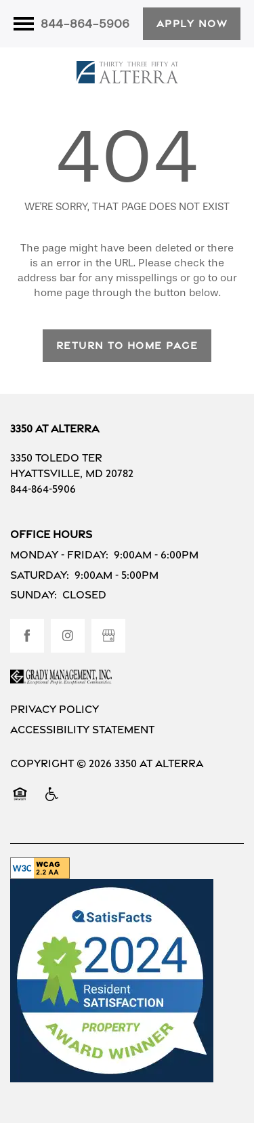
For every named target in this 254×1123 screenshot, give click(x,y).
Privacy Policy (54, 709)
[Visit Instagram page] (68, 636)
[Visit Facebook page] (27, 636)
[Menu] (24, 23)
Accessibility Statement (82, 729)
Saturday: (39, 575)
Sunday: (33, 594)
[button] (192, 23)
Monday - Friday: (59, 554)
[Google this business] (108, 636)
